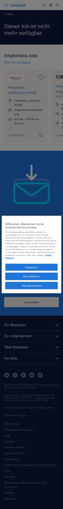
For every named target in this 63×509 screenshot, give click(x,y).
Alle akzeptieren (32, 285)
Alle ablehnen (31, 276)
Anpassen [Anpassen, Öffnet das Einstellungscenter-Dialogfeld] (31, 267)
